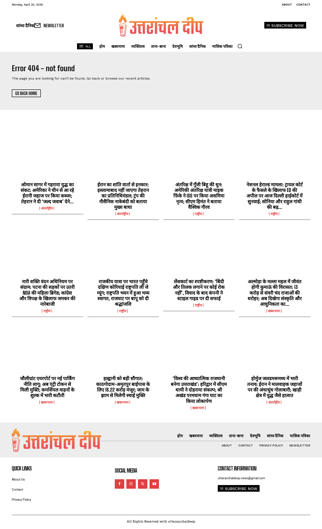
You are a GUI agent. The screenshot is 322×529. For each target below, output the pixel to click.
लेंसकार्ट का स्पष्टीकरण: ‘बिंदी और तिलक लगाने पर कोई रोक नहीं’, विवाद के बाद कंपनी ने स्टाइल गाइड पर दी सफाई (199, 291)
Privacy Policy (21, 501)
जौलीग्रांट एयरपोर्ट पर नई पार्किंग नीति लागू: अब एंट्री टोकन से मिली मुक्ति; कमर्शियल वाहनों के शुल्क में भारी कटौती (47, 388)
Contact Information (237, 470)
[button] (240, 46)
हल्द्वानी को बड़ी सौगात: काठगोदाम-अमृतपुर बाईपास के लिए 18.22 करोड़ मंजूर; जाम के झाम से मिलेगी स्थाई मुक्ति (123, 388)
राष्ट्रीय (198, 215)
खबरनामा (274, 312)
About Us (18, 481)
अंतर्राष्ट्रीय (47, 209)
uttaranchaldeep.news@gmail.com (241, 479)
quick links (22, 470)
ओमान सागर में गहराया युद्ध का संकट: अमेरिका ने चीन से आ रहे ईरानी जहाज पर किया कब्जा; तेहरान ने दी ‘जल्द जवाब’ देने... (47, 194)
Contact (17, 491)
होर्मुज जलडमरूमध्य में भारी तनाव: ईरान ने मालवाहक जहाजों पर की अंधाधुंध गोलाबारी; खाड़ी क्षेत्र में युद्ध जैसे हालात (274, 388)
